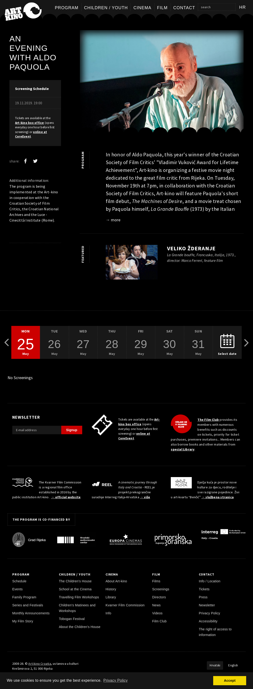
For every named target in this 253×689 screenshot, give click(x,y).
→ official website (66, 497)
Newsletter (207, 605)
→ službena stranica (217, 497)
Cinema (142, 7)
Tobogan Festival (72, 619)
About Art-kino (116, 581)
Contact (184, 7)
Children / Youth (106, 7)
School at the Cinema (75, 589)
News (156, 605)
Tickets (204, 589)
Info (108, 613)
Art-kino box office (29, 123)
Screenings (160, 589)
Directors (159, 597)
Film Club (159, 621)
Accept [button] (229, 680)
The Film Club (208, 419)
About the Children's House (79, 627)
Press (203, 597)
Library (111, 597)
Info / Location (209, 581)
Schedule (19, 581)
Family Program (24, 597)
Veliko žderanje (191, 248)
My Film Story (22, 621)
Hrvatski (215, 665)
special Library (182, 449)
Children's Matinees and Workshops (77, 608)
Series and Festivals (27, 605)
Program (66, 7)
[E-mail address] (36, 430)
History (111, 589)
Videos (157, 613)
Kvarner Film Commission (125, 605)
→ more (113, 220)
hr (242, 7)
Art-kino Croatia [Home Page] (39, 663)
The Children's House (75, 581)
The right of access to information (215, 632)
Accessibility (208, 621)
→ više (145, 497)
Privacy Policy (209, 613)
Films (156, 581)
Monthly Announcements (30, 613)
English (233, 665)
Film (162, 7)
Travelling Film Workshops (79, 597)
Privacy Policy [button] (115, 680)
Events (17, 589)
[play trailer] (132, 263)
